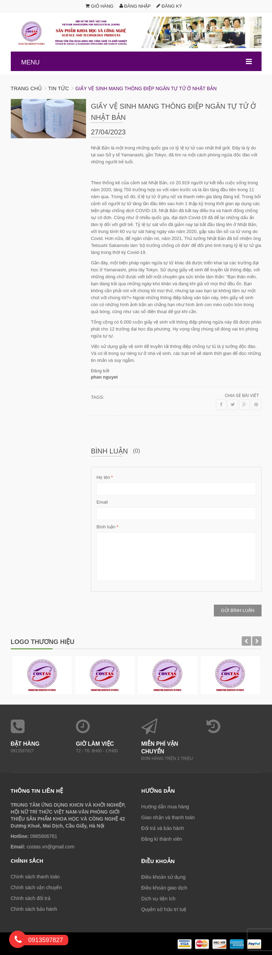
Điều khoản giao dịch (164, 888)
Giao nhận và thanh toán (168, 817)
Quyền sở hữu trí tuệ (164, 909)
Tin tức (58, 88)
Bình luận (106, 526)
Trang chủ (26, 88)
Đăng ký (169, 6)
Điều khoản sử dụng (163, 877)
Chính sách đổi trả (30, 898)
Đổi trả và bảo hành (162, 828)
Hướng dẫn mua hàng (165, 806)
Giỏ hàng (99, 6)
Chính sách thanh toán (35, 876)
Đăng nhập (135, 6)
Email (102, 502)
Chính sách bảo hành (34, 909)
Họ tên (103, 477)
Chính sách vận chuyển (36, 887)
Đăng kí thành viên (161, 839)
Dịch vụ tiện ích (158, 898)
